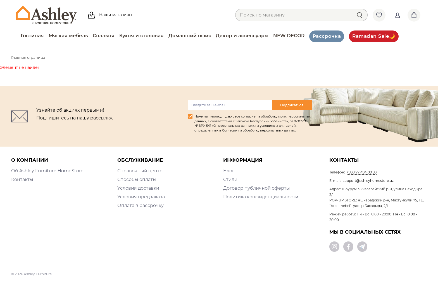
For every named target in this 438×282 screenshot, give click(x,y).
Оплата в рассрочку (140, 205)
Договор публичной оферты (256, 188)
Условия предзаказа (141, 196)
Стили (230, 179)
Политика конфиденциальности (260, 196)
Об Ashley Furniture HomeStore (47, 170)
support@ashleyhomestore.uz (368, 180)
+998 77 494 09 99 (362, 172)
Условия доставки (138, 188)
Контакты (22, 179)
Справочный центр (140, 170)
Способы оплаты (136, 179)
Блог (228, 170)
